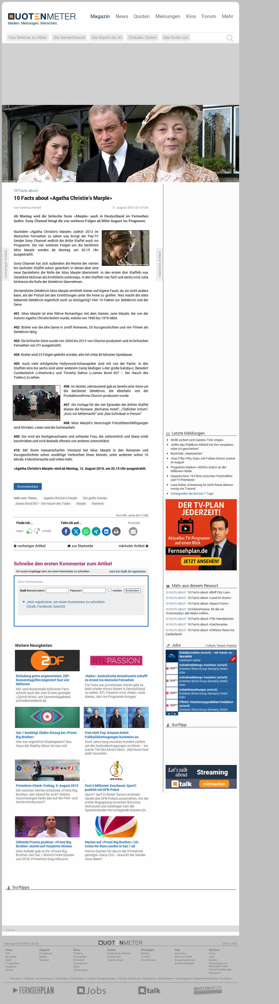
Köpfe (76, 966)
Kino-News (180, 953)
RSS (7, 953)
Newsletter (11, 956)
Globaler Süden (143, 37)
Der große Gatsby (95, 498)
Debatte (145, 953)
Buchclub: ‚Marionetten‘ (187, 453)
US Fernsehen (77, 978)
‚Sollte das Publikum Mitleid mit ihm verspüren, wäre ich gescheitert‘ (202, 446)
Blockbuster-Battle (184, 963)
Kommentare (27, 486)
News (122, 16)
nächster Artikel (133, 546)
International (80, 963)
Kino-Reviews (148, 960)
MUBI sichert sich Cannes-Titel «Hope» (197, 440)
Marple (81, 503)
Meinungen (167, 16)
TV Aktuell (28, 978)
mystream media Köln (201, 656)
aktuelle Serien (166, 978)
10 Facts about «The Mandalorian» (200, 619)
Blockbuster (134, 978)
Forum (209, 16)
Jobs (211, 956)
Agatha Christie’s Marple (60, 498)
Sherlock (98, 503)
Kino (191, 16)
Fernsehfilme (149, 978)
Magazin (100, 16)
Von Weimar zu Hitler (28, 37)
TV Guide (121, 978)
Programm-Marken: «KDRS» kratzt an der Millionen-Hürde (198, 469)
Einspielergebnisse (185, 960)
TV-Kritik (145, 956)
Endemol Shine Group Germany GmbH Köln (197, 668)
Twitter (9, 969)
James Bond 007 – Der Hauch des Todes (42, 503)
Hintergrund (45, 953)
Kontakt (213, 960)
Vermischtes (79, 956)
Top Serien (225, 978)
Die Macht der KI (107, 37)
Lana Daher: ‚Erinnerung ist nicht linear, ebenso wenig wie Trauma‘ (202, 487)
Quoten (142, 16)
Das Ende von (175, 37)
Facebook (10, 966)
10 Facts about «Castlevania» (197, 624)
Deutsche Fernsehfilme (205, 978)
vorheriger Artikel (30, 546)
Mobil (8, 960)
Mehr (227, 16)
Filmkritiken (62, 978)
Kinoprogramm (183, 978)
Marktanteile (114, 956)
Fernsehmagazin (45, 978)
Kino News (16, 978)
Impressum (215, 972)
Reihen (43, 956)
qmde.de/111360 (138, 515)
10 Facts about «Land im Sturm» (198, 598)
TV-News (78, 953)
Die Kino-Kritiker (183, 956)
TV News (91, 978)
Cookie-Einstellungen (220, 969)
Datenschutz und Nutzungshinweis (218, 965)
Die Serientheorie (69, 37)
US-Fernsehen (80, 969)
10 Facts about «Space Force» (197, 603)
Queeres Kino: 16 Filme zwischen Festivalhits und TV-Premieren (201, 478)
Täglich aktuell (115, 960)
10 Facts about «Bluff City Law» (198, 592)
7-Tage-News (12, 963)
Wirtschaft (78, 960)
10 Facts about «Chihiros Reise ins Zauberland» (200, 632)
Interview (44, 960)
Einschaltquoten (106, 978)
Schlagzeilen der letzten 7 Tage (192, 493)
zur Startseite (80, 546)
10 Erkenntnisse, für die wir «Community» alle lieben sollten (195, 611)
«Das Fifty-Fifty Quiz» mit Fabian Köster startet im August (203, 460)
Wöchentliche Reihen (118, 953)
